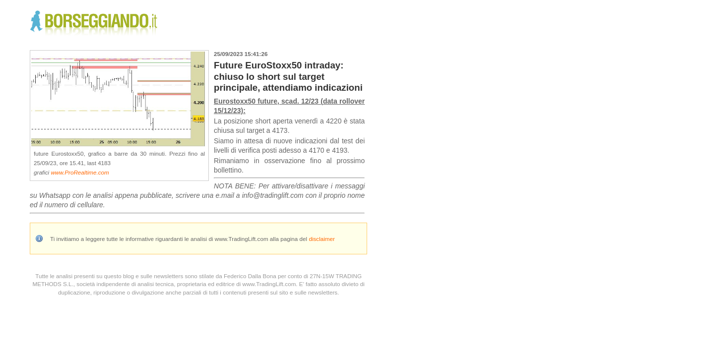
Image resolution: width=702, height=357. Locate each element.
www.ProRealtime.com (80, 172)
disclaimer (322, 239)
